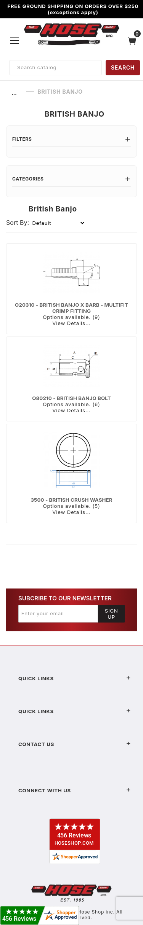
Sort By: (17, 222)
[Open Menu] (15, 40)
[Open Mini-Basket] (133, 40)
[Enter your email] (58, 614)
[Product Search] (55, 67)
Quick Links (74, 678)
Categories (71, 179)
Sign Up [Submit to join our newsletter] (111, 614)
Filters (71, 139)
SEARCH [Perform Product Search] (123, 67)
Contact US (74, 744)
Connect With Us (74, 790)
